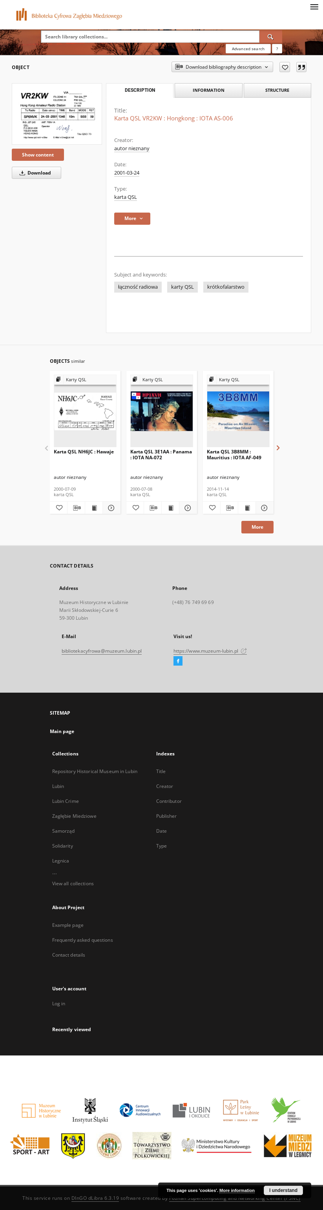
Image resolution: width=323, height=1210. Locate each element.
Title (161, 771)
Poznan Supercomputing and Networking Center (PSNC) (235, 1198)
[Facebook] (177, 661)
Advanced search (248, 48)
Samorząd (63, 831)
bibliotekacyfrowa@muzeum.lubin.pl (102, 651)
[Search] (270, 36)
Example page (68, 925)
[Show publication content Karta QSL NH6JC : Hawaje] (93, 508)
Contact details (69, 955)
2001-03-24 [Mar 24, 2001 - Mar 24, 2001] (126, 172)
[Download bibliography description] (76, 508)
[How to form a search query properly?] (277, 48)
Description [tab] (140, 90)
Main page (62, 731)
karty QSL (182, 287)
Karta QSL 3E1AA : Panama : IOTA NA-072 (161, 454)
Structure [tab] (277, 90)
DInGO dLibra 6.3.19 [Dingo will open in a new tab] (95, 1198)
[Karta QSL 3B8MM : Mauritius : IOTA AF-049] (238, 411)
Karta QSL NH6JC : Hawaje (84, 451)
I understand (283, 1190)
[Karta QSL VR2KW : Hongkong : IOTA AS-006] (57, 113)
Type (161, 845)
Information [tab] (208, 90)
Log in (59, 1003)
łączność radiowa (138, 287)
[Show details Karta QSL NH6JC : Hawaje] (110, 508)
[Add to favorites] (284, 67)
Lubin (58, 786)
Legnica (60, 860)
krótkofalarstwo (226, 287)
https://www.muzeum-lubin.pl (210, 651)
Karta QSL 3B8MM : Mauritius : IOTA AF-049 (234, 454)
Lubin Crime (65, 801)
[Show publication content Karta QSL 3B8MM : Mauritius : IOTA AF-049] (246, 508)
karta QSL (125, 197)
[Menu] (314, 6)
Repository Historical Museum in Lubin (94, 771)
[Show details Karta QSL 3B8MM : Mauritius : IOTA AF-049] (263, 508)
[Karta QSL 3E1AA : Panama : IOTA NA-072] (162, 411)
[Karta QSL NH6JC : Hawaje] (85, 411)
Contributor (169, 801)
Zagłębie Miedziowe (74, 816)
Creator (164, 786)
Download (34, 172)
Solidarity (62, 845)
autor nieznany (132, 148)
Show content (38, 154)
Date (161, 831)
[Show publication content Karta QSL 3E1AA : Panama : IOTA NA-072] (170, 508)
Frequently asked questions (82, 940)
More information (237, 1190)
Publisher (166, 816)
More (257, 527)
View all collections (73, 883)
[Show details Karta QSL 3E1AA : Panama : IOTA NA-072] (186, 508)
